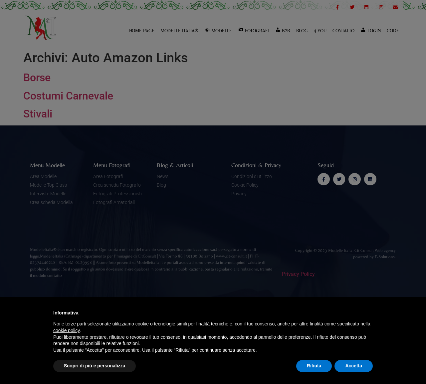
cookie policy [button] (66, 330)
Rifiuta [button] (314, 365)
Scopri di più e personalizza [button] (94, 365)
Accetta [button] (353, 365)
